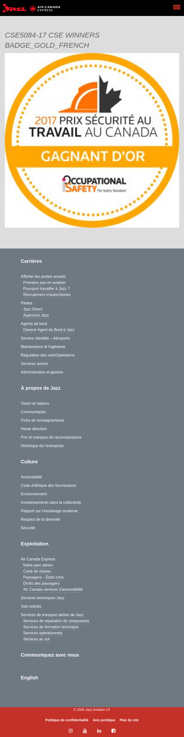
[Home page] (31, 8)
